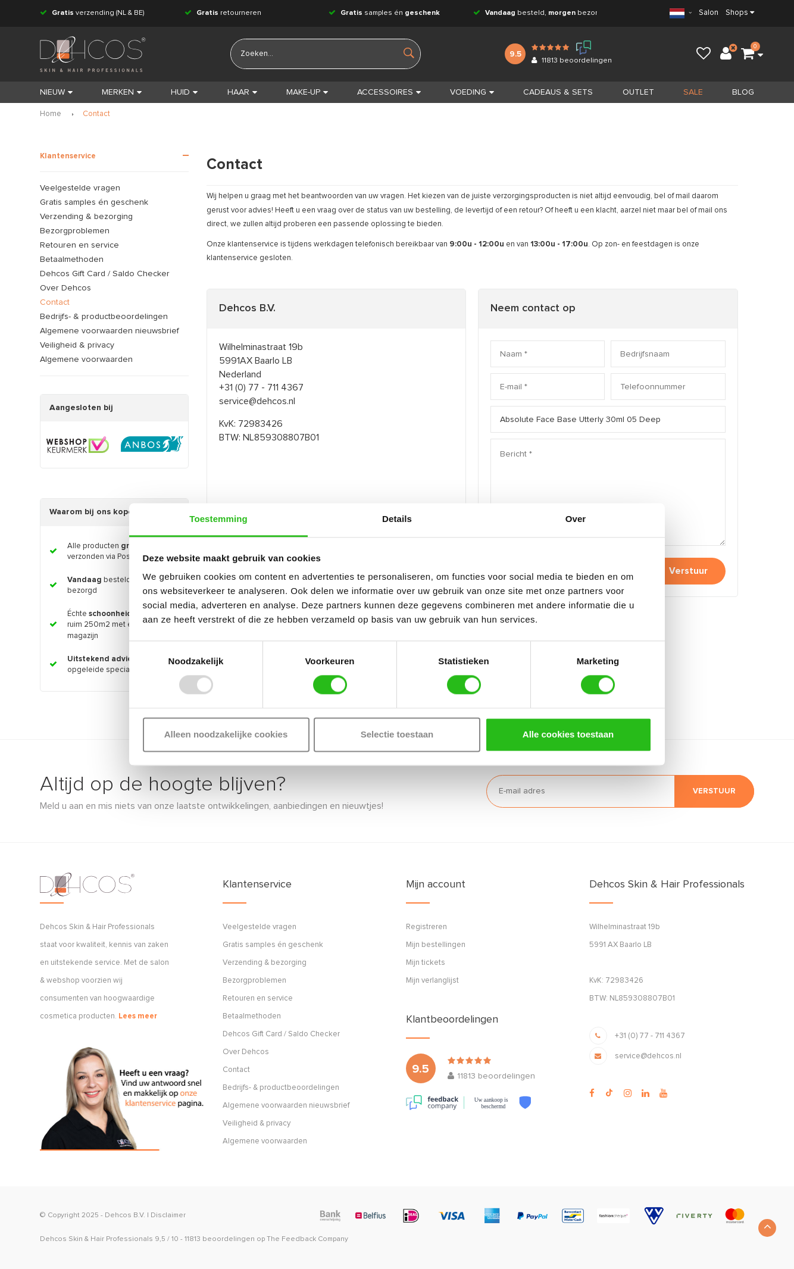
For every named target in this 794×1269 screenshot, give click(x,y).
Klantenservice (68, 156)
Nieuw (56, 92)
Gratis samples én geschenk (94, 202)
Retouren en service (79, 245)
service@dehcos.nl (257, 401)
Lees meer (137, 1016)
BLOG (743, 92)
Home (50, 114)
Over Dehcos (65, 288)
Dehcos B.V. (125, 1215)
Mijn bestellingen (435, 945)
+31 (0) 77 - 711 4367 (261, 387)
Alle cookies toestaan (568, 734)
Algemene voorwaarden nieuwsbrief (109, 331)
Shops (737, 13)
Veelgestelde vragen (80, 188)
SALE (693, 92)
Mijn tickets (425, 963)
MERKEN (122, 92)
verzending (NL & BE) (92, 13)
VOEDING (472, 92)
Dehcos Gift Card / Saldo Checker (105, 274)
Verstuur (688, 571)
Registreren (426, 927)
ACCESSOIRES (389, 92)
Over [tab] (575, 519)
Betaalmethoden (72, 259)
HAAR (242, 92)
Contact (96, 114)
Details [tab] (397, 519)
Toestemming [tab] (218, 519)
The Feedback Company (307, 1239)
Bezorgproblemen (75, 231)
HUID (184, 92)
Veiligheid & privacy (77, 345)
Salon (708, 13)
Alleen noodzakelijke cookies (226, 734)
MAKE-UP (307, 92)
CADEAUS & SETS (558, 92)
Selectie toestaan (397, 734)
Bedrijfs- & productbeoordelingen (104, 316)
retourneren (223, 13)
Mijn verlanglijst (432, 980)
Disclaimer (168, 1215)
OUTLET (638, 92)
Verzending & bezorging (86, 216)
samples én (384, 13)
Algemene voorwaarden (86, 359)
